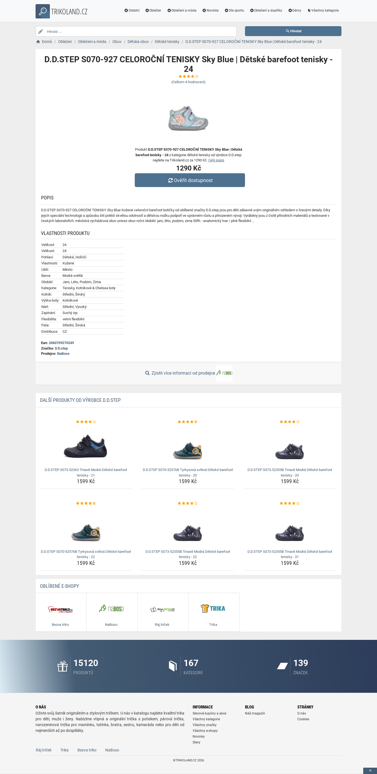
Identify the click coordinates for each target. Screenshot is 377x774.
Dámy (294, 10)
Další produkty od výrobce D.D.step (80, 400)
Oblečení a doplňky (266, 10)
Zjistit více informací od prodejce (188, 373)
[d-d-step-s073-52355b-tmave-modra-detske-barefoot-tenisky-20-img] (290, 445)
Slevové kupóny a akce (209, 713)
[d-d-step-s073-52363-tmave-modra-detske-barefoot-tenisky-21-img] (86, 445)
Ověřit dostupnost (190, 180)
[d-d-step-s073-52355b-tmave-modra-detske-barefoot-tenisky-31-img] (290, 527)
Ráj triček (44, 750)
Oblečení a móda (181, 10)
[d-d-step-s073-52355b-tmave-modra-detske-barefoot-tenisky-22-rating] (188, 503)
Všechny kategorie (323, 10)
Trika (64, 750)
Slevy (196, 742)
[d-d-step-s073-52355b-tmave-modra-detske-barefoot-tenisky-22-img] (188, 527)
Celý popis (216, 160)
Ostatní (131, 10)
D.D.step (61, 348)
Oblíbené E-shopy (59, 586)
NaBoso (63, 353)
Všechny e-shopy (205, 731)
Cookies (303, 719)
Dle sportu (234, 10)
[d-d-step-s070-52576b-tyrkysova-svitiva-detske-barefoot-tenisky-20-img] (188, 445)
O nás (301, 713)
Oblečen (153, 10)
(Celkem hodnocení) (188, 82)
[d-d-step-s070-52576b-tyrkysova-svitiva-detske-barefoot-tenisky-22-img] (86, 527)
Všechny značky (205, 725)
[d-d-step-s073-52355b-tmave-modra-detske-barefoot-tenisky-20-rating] (290, 422)
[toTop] (370, 771)
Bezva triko (86, 750)
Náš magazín (255, 713)
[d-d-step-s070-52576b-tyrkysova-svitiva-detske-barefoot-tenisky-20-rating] (188, 422)
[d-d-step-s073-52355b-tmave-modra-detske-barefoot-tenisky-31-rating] (290, 503)
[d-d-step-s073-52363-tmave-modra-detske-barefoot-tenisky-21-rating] (86, 422)
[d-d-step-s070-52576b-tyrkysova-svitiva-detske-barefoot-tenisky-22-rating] (86, 503)
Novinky (210, 10)
